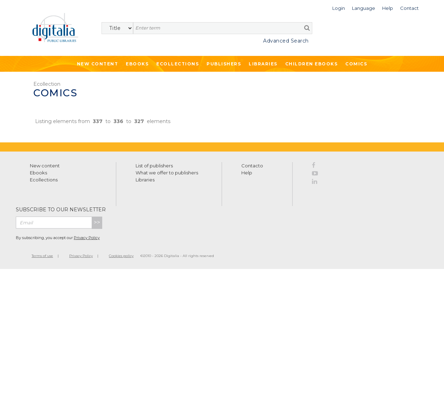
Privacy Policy (87, 237)
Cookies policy (121, 255)
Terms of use (42, 255)
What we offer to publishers (167, 172)
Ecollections (177, 63)
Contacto (252, 165)
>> (97, 222)
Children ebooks (311, 63)
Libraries (263, 63)
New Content (97, 63)
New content (45, 165)
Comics (356, 63)
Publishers (224, 63)
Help (246, 172)
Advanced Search (286, 41)
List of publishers (154, 165)
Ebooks (137, 63)
